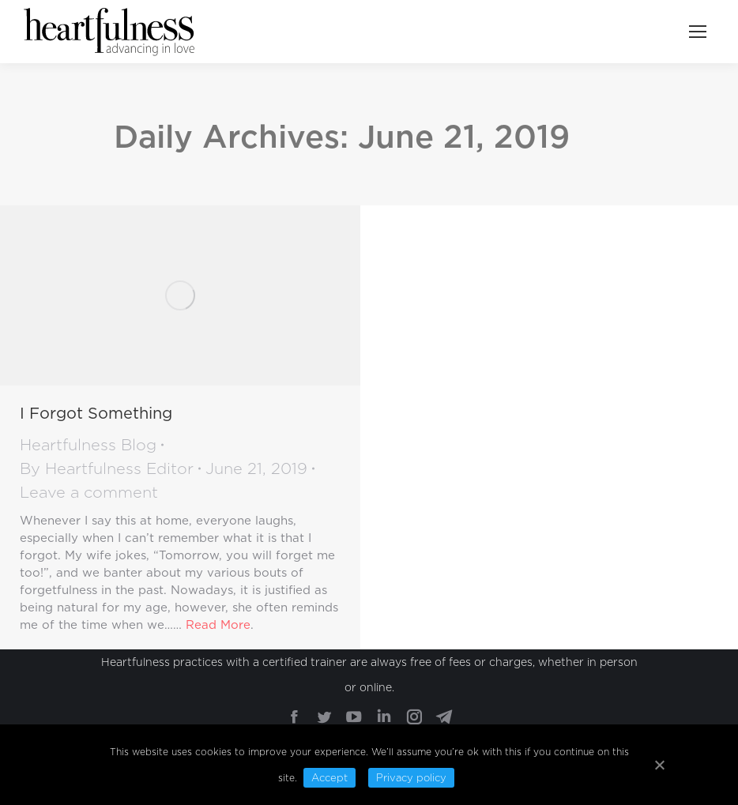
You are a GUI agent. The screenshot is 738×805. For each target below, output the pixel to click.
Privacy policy (411, 778)
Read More (218, 625)
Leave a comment (89, 492)
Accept (329, 778)
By (107, 468)
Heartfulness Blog (88, 444)
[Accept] (659, 765)
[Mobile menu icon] (697, 31)
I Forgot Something (96, 413)
